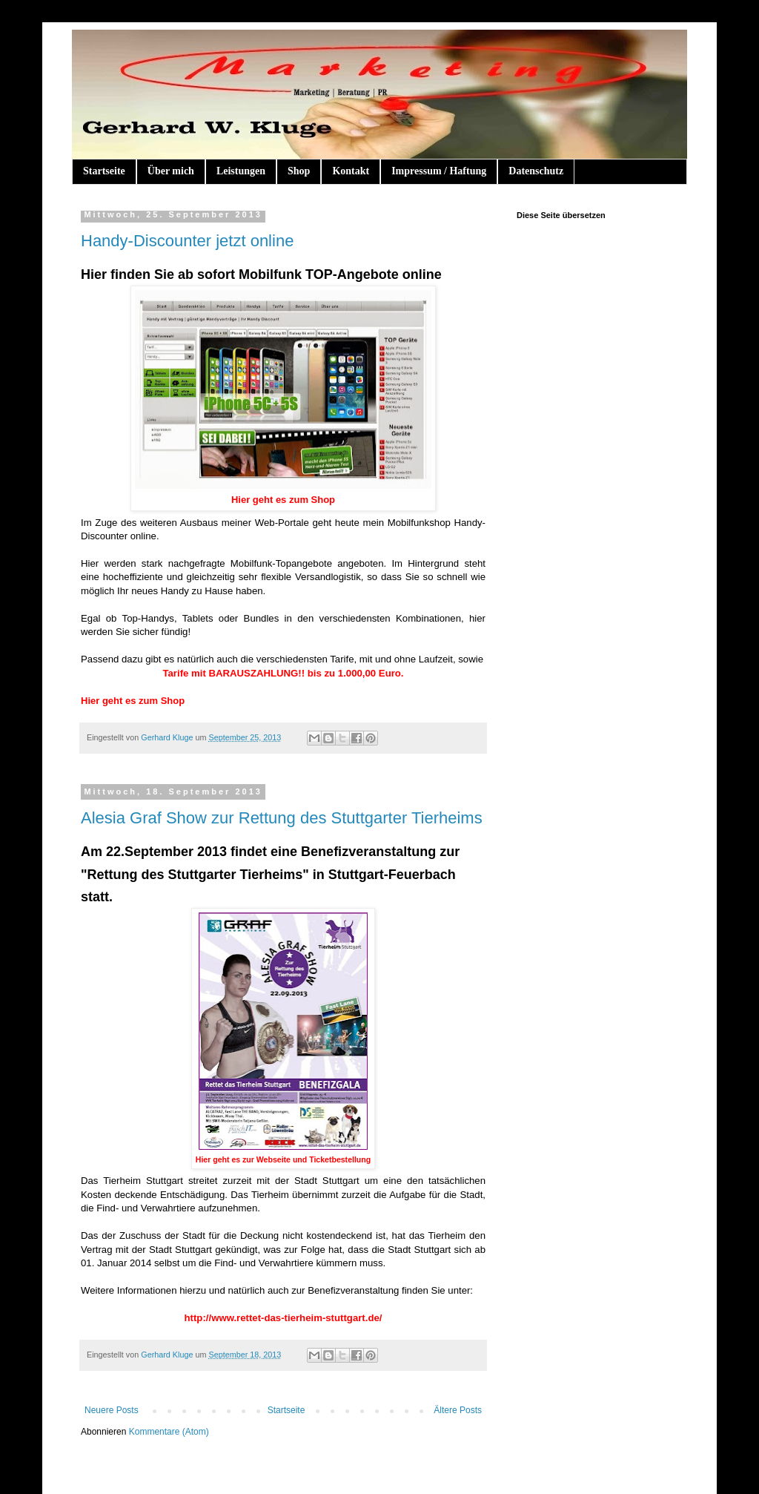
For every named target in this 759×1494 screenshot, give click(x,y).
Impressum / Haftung (438, 171)
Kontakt (350, 171)
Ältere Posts (458, 1410)
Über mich (171, 171)
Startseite (104, 171)
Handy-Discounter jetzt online (187, 240)
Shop (299, 171)
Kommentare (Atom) (169, 1431)
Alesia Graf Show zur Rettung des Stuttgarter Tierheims (282, 818)
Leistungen (240, 171)
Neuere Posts (111, 1410)
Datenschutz (535, 171)
